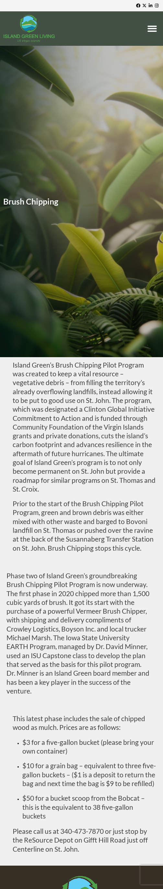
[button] (153, 28)
